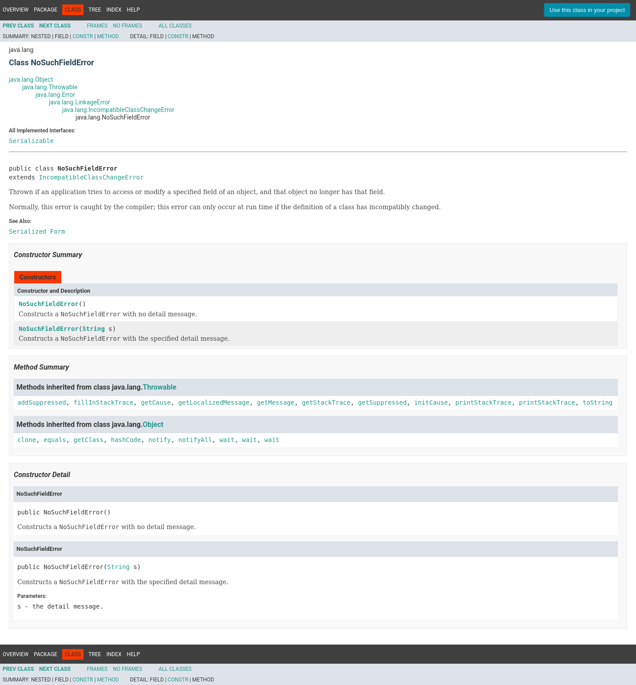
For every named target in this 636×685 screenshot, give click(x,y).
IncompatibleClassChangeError (91, 177)
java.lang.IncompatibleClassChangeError (118, 109)
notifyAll (195, 439)
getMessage (275, 402)
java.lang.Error (55, 94)
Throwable (159, 387)
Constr (82, 36)
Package (45, 10)
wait (227, 439)
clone (26, 439)
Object (153, 424)
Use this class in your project (587, 10)
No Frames (127, 26)
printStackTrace (483, 402)
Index (114, 10)
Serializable (31, 140)
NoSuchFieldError (49, 303)
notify (159, 439)
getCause (156, 402)
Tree (94, 10)
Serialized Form (37, 231)
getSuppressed (382, 402)
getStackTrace (326, 402)
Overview (15, 10)
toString (597, 402)
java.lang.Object (31, 79)
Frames (97, 26)
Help (133, 10)
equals (55, 439)
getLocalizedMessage (213, 402)
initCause (431, 402)
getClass (88, 439)
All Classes (175, 26)
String (93, 328)
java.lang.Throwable (50, 87)
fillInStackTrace (103, 402)
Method (108, 36)
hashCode (126, 439)
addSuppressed (41, 402)
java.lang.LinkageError (79, 102)
